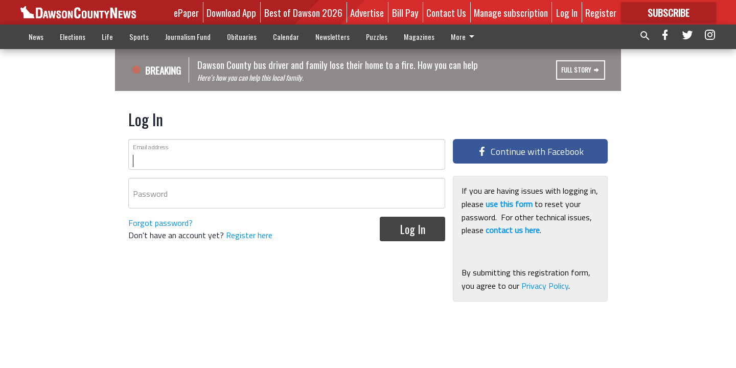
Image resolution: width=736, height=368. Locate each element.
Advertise (367, 12)
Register (600, 12)
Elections (72, 36)
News (36, 36)
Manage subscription (511, 12)
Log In (567, 12)
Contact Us (446, 12)
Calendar (286, 36)
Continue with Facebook (530, 151)
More (464, 36)
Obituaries (242, 36)
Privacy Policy (544, 286)
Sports (139, 36)
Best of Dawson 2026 (303, 12)
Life (107, 36)
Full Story (580, 69)
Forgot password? (160, 223)
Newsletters (332, 36)
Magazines (419, 36)
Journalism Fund (188, 36)
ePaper (186, 12)
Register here (249, 235)
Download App (231, 12)
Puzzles (376, 36)
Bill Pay (405, 12)
